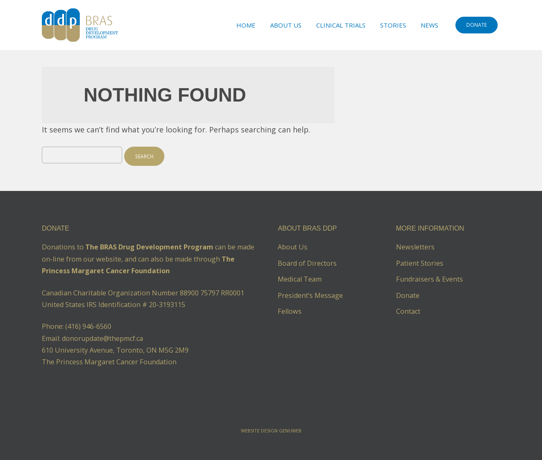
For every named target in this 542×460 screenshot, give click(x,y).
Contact (408, 311)
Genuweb (290, 430)
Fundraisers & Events (429, 279)
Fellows (290, 311)
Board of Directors (307, 263)
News (429, 25)
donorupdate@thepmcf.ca (102, 338)
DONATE (476, 24)
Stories (393, 25)
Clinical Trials (341, 25)
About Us (286, 25)
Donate (407, 295)
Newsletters (415, 247)
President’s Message (310, 295)
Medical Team (300, 279)
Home (246, 25)
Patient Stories (419, 263)
